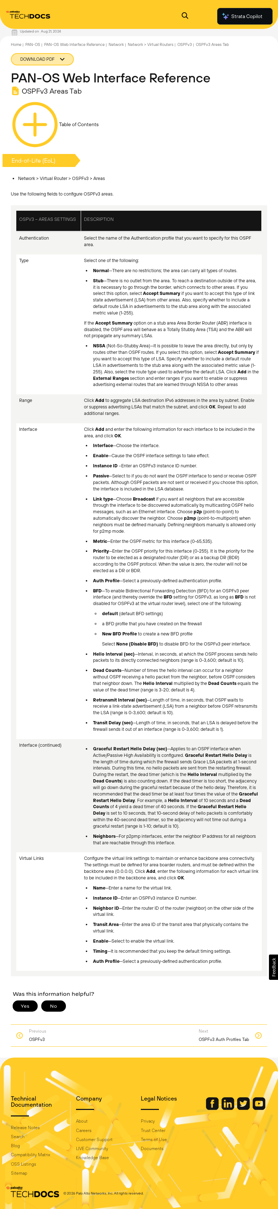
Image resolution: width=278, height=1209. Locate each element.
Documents (152, 1148)
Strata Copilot (241, 16)
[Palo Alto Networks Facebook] (213, 1108)
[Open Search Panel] (185, 16)
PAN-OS (32, 44)
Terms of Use (154, 1139)
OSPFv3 (184, 44)
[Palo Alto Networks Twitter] (244, 1108)
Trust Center (153, 1130)
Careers (84, 1130)
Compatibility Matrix (30, 1154)
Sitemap (19, 1173)
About (82, 1121)
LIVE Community (92, 1148)
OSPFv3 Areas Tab (212, 44)
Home (16, 44)
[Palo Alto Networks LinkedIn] (228, 1108)
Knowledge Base (92, 1157)
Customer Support (94, 1139)
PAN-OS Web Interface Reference (74, 44)
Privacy (148, 1121)
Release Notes (25, 1127)
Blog (15, 1145)
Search (18, 1136)
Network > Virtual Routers (150, 44)
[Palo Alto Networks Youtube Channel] (259, 1108)
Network (116, 44)
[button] (273, 967)
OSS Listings (23, 1164)
